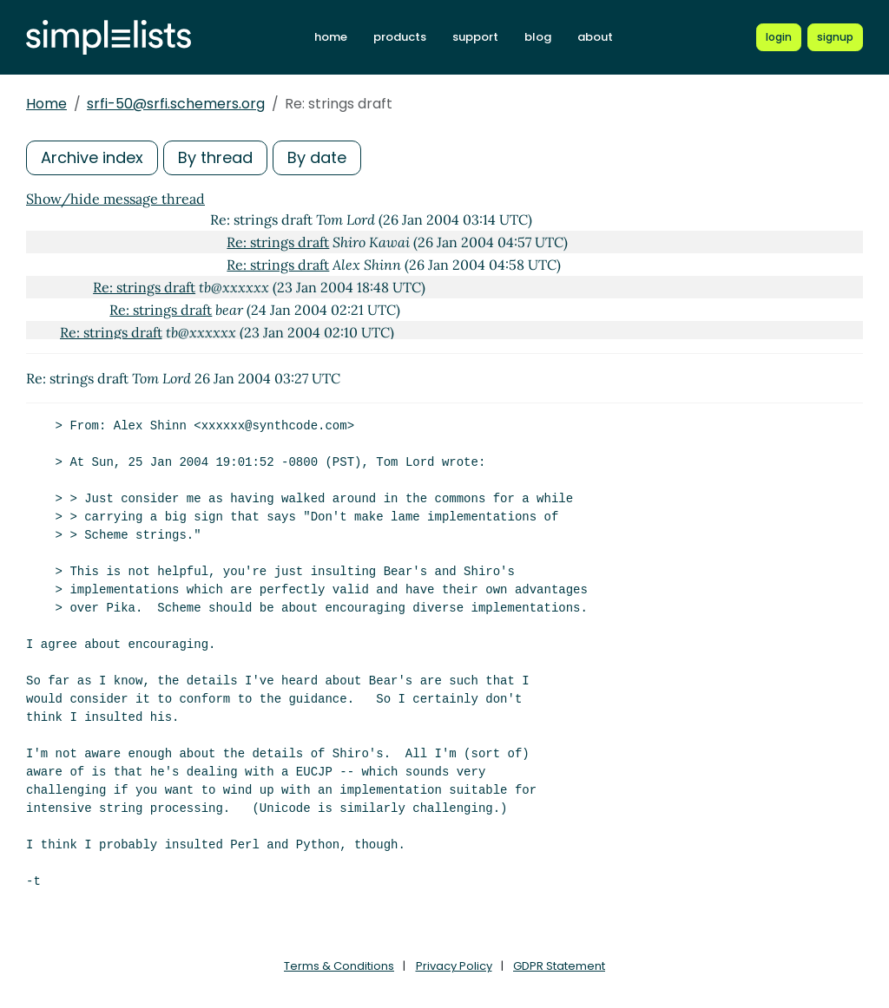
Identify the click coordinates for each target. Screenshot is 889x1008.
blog (537, 37)
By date (316, 157)
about (595, 37)
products (399, 37)
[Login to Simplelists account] (778, 37)
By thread (215, 157)
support (475, 37)
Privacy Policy (454, 966)
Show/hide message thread (115, 198)
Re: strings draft (278, 242)
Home (46, 104)
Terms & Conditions (339, 966)
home (330, 37)
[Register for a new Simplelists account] (835, 37)
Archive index (92, 157)
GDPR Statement (559, 966)
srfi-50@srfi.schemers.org (176, 104)
